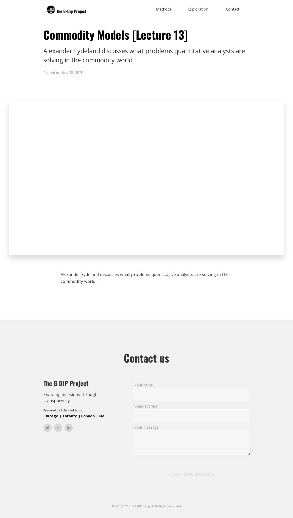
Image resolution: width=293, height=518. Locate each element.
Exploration (198, 9)
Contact (232, 9)
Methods (163, 9)
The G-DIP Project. (141, 506)
